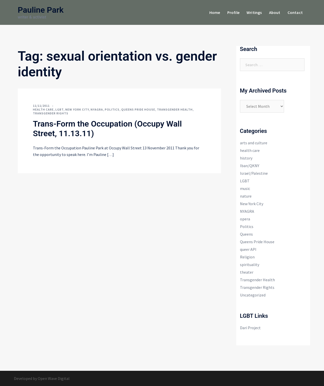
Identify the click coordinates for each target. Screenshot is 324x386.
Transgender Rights (50, 113)
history (246, 158)
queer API (248, 249)
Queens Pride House (138, 109)
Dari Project (250, 327)
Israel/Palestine (254, 173)
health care (43, 109)
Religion (247, 256)
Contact (295, 12)
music (245, 188)
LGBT (59, 109)
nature (246, 196)
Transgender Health (175, 109)
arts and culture (253, 142)
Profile (233, 12)
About (274, 12)
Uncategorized (253, 294)
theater (246, 272)
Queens (246, 234)
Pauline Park (41, 10)
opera (245, 218)
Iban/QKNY (249, 165)
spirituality (249, 264)
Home (214, 12)
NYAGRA (97, 109)
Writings (254, 12)
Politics (112, 109)
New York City (77, 109)
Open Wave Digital (54, 378)
